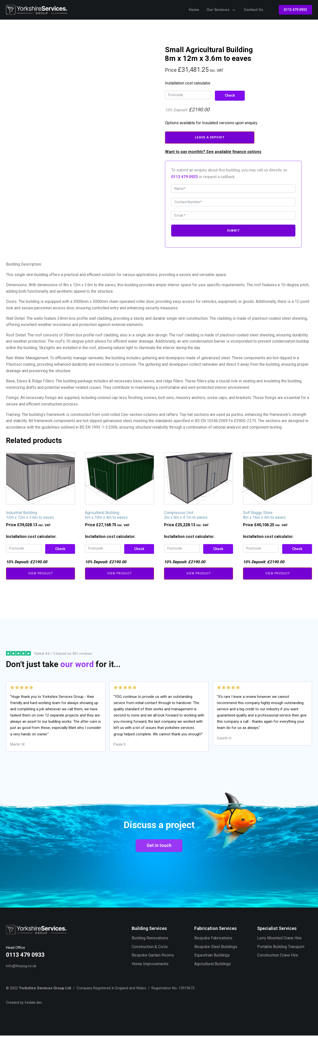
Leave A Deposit (210, 137)
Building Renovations (150, 940)
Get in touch (159, 847)
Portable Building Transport (280, 948)
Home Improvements (150, 965)
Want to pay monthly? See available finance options (213, 151)
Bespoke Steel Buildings (215, 948)
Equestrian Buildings (212, 957)
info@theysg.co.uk (21, 968)
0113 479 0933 (295, 10)
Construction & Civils (150, 948)
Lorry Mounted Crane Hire (279, 940)
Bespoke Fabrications (213, 940)
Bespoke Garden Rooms (153, 957)
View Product (40, 574)
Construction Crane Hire (277, 957)
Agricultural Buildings (212, 965)
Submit (233, 231)
